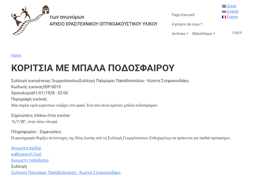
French (230, 17)
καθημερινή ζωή (26, 154)
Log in (237, 32)
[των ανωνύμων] (84, 20)
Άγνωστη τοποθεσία (30, 160)
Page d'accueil (183, 15)
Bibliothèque (202, 34)
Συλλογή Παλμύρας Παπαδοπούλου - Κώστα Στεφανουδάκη (66, 172)
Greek (229, 6)
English (230, 11)
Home (16, 55)
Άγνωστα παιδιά (26, 148)
